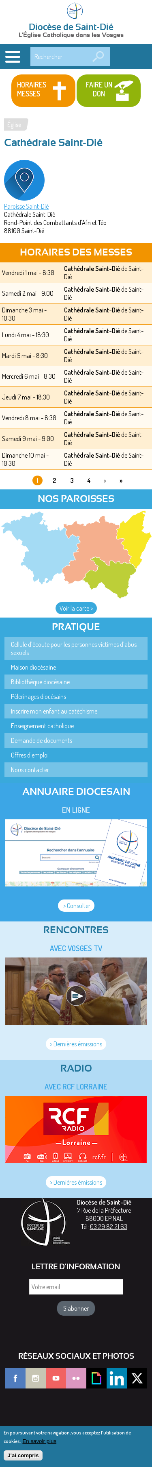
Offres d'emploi (30, 755)
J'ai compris (23, 1459)
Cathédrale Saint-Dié (92, 268)
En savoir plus (39, 1445)
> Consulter (76, 906)
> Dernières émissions (76, 1044)
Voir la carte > (76, 608)
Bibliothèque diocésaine (40, 682)
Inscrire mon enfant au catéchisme (54, 711)
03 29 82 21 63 (108, 1226)
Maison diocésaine (33, 667)
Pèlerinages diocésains (38, 696)
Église (14, 124)
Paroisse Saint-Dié (26, 206)
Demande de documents (41, 740)
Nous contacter (30, 770)
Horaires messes (31, 89)
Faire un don (99, 89)
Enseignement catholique (42, 726)
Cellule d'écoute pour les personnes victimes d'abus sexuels (74, 648)
